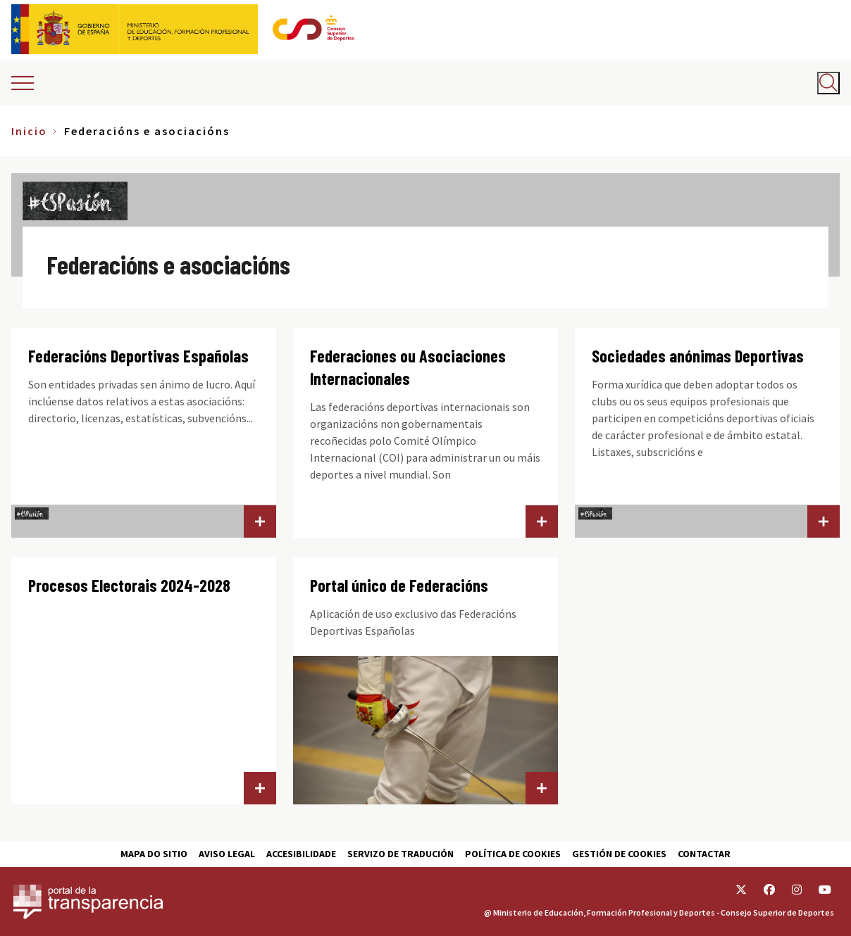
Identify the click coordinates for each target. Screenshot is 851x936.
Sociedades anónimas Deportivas (698, 356)
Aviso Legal (227, 853)
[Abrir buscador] (828, 83)
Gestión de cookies (619, 853)
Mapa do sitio (153, 853)
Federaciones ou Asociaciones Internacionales (408, 367)
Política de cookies (513, 853)
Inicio (29, 131)
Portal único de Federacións (399, 585)
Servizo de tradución (400, 853)
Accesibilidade (301, 853)
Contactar (704, 853)
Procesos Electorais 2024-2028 (129, 585)
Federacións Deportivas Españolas (138, 356)
